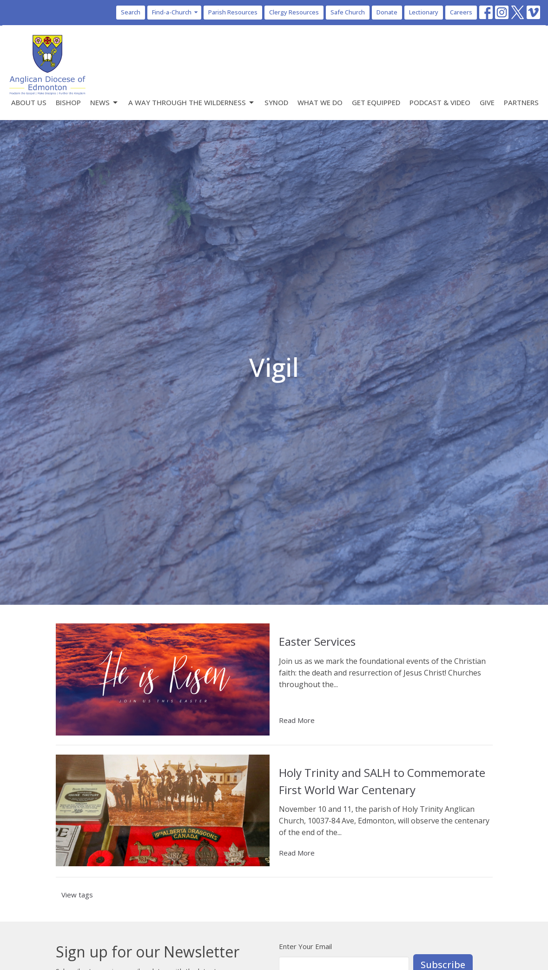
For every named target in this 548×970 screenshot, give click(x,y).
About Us (28, 102)
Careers (461, 12)
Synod (276, 102)
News (104, 102)
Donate (386, 12)
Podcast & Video (439, 102)
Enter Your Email (305, 946)
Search (130, 12)
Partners (521, 102)
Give (487, 102)
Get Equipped (376, 102)
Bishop (68, 102)
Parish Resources (232, 12)
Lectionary (423, 12)
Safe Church (347, 12)
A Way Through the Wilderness (191, 102)
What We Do (320, 102)
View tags (77, 894)
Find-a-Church (175, 12)
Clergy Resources (294, 12)
